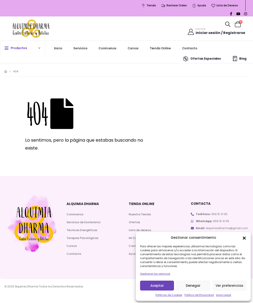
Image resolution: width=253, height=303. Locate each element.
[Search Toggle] (228, 24)
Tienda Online (160, 48)
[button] (244, 237)
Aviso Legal (223, 295)
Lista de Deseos (224, 5)
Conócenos (107, 48)
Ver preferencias (229, 285)
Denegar (193, 285)
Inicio (58, 48)
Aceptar (157, 285)
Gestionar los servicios (155, 274)
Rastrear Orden (174, 5)
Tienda (148, 5)
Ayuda (199, 5)
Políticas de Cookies (168, 295)
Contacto (189, 48)
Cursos (133, 48)
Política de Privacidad (199, 295)
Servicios (80, 48)
